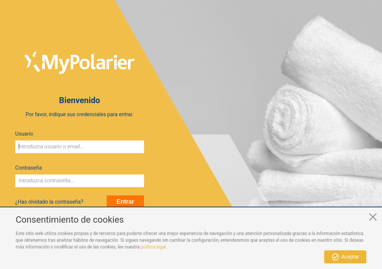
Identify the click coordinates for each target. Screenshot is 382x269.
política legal (153, 247)
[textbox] (79, 146)
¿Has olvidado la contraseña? (49, 202)
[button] (345, 256)
